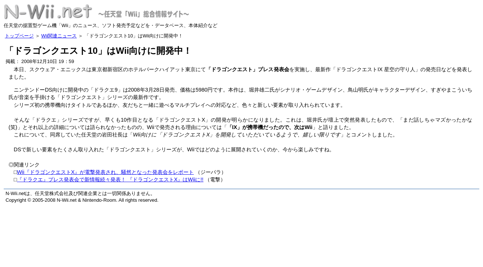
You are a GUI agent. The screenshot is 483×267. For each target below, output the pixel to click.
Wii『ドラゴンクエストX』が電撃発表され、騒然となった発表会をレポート (105, 172)
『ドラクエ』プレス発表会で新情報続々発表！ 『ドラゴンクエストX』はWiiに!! (110, 179)
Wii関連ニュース (59, 36)
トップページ (19, 36)
